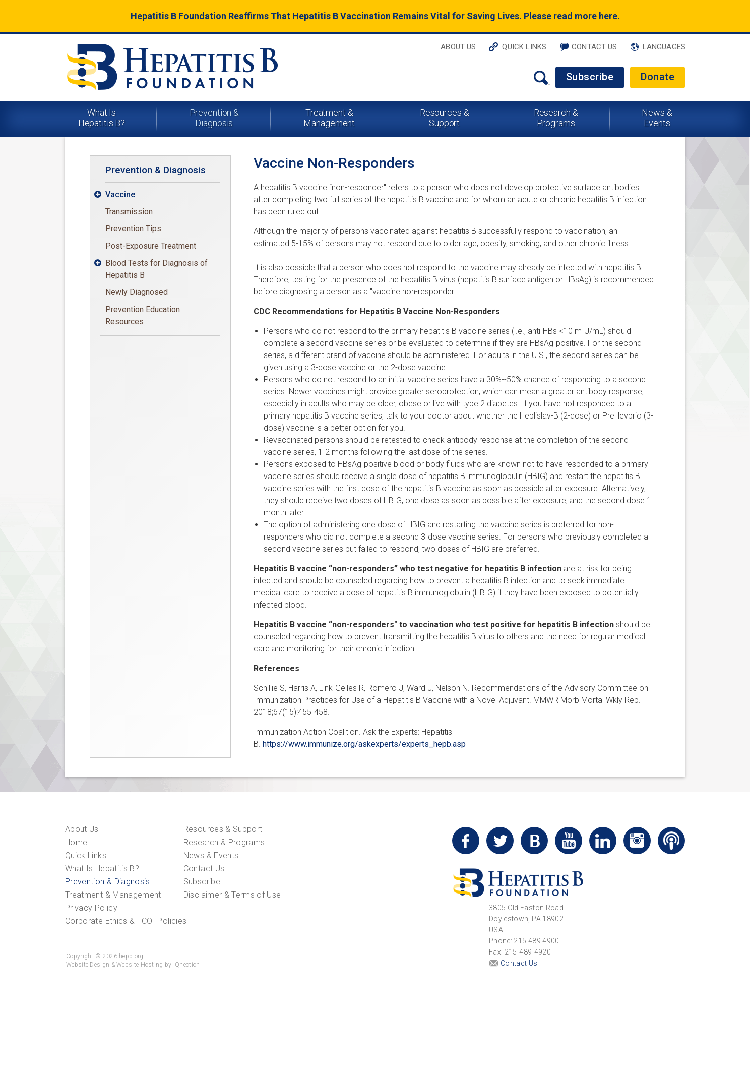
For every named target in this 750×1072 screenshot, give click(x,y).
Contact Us (594, 46)
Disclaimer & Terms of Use (232, 895)
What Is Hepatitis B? (102, 117)
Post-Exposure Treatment (150, 246)
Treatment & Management (329, 117)
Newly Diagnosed (136, 292)
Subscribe (590, 77)
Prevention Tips (133, 228)
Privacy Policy (91, 908)
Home (76, 842)
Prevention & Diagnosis (214, 117)
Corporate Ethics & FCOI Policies (125, 921)
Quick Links (524, 46)
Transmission (129, 211)
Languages (664, 46)
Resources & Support (444, 117)
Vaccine (120, 194)
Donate (657, 77)
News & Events (657, 117)
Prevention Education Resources (142, 315)
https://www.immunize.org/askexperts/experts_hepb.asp (364, 744)
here (608, 16)
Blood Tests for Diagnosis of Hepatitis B (156, 269)
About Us (458, 46)
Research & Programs (556, 117)
